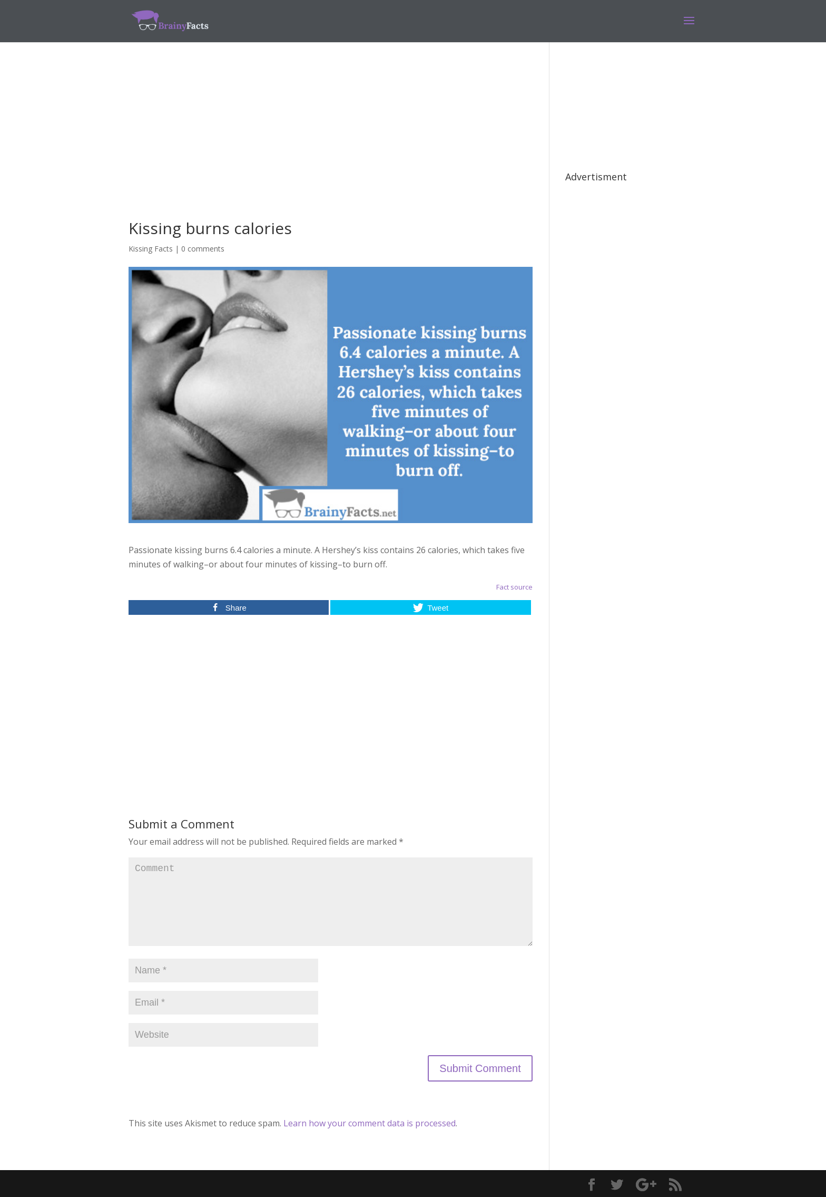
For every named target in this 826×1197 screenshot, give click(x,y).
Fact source (514, 587)
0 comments (202, 249)
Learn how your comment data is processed (369, 1123)
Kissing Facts (151, 249)
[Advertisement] (331, 146)
